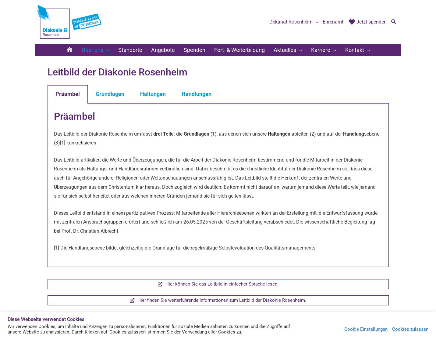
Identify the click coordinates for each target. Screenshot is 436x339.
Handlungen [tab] (196, 100)
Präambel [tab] (67, 100)
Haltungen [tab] (153, 100)
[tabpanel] (218, 191)
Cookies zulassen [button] (410, 329)
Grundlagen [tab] (110, 100)
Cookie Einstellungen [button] (366, 329)
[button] (394, 25)
